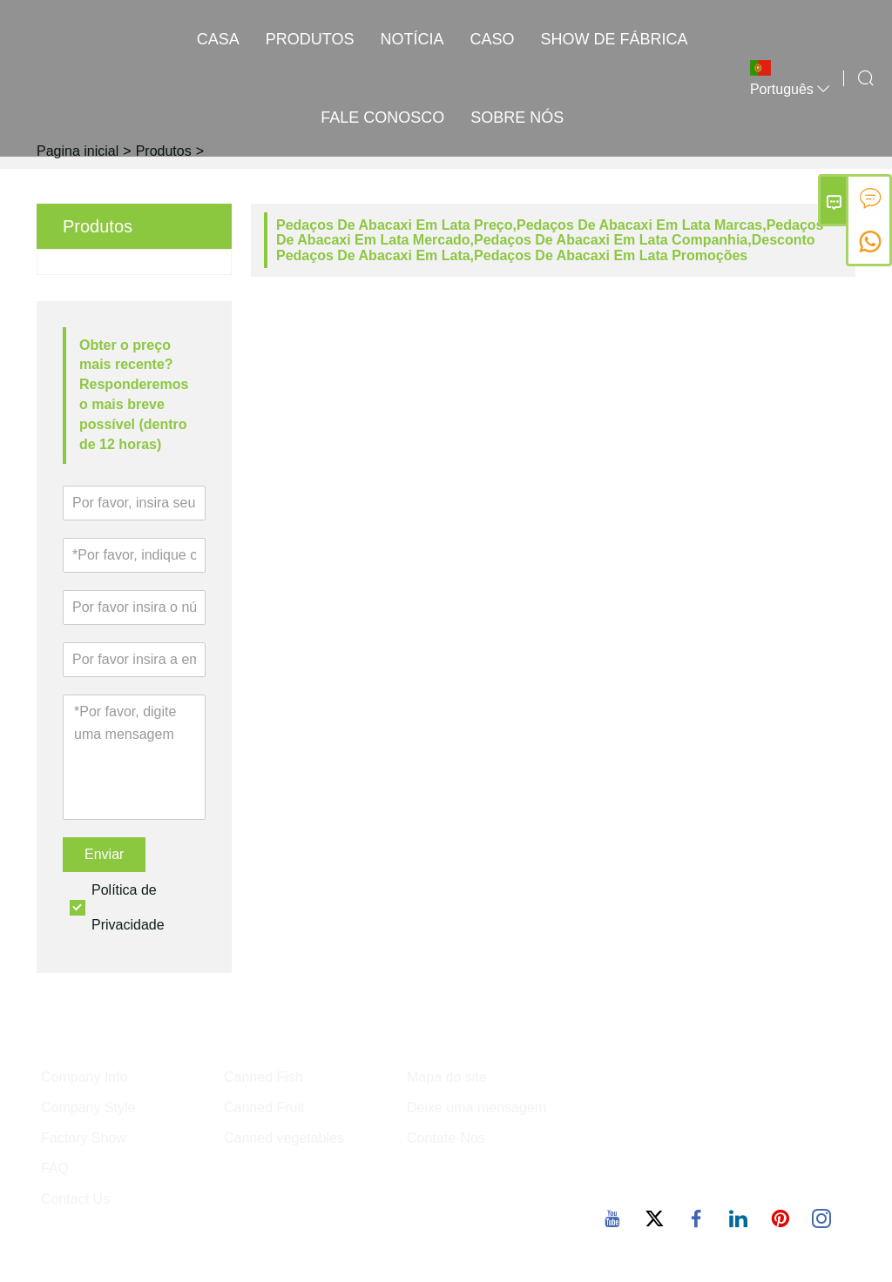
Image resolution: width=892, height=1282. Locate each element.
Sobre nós (517, 117)
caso (492, 39)
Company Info (84, 1077)
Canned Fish (263, 1077)
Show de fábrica (614, 39)
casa (218, 39)
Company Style (88, 1107)
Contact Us (75, 1198)
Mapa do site (447, 1077)
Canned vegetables (284, 1138)
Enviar (104, 854)
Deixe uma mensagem (476, 1107)
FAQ (55, 1168)
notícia (412, 39)
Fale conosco (382, 117)
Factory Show (83, 1138)
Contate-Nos (446, 1138)
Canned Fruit (264, 1107)
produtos (310, 39)
